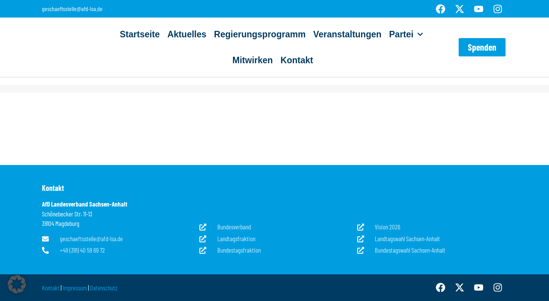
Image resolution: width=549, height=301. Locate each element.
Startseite (140, 34)
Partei (406, 34)
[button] (17, 284)
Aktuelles (186, 34)
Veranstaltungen (347, 34)
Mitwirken (253, 60)
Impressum (75, 287)
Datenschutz (103, 287)
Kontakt (297, 60)
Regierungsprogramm (259, 34)
